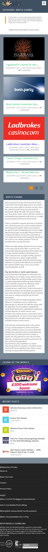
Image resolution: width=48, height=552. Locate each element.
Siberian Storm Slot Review (22, 428)
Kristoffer (11, 68)
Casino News (15, 421)
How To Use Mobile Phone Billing (13, 505)
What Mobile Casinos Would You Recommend (18, 511)
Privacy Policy (5, 489)
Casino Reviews (15, 455)
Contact (3, 483)
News (39, 68)
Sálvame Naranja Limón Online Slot (26, 408)
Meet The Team (6, 477)
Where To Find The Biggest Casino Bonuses (17, 499)
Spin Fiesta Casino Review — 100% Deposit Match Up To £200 (25, 451)
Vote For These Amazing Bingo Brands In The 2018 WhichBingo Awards (27, 439)
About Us (3, 471)
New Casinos (31, 68)
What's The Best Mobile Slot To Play (14, 517)
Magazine (13, 410)
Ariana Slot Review (18, 418)
